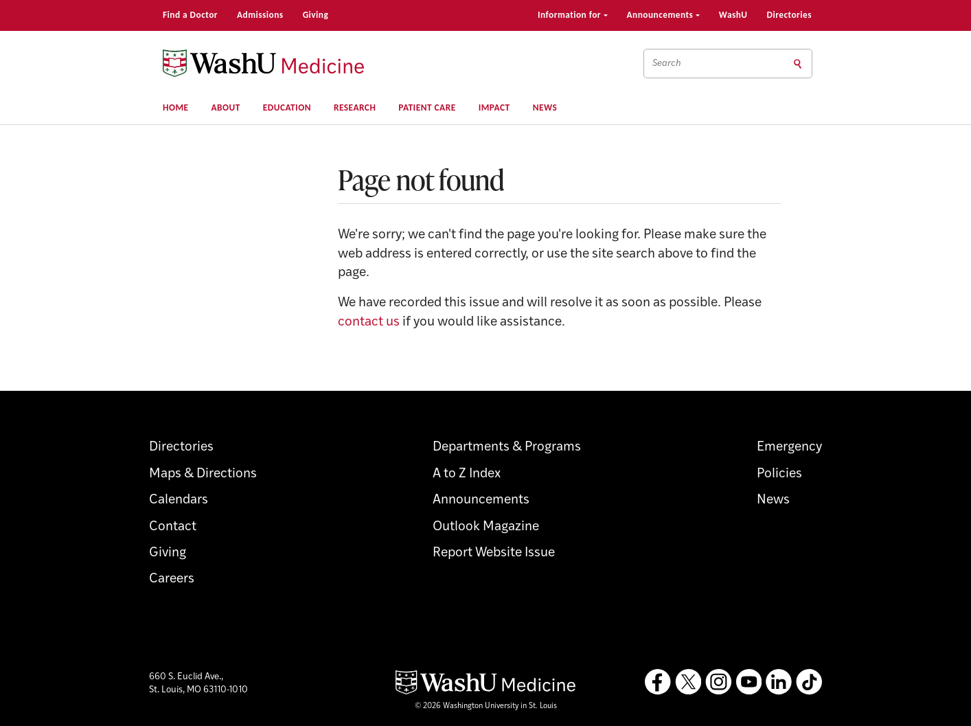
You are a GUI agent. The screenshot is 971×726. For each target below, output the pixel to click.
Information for (573, 15)
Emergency (789, 447)
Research (355, 107)
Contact (172, 527)
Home (176, 107)
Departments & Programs (507, 447)
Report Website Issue (494, 553)
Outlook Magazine (486, 527)
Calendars (178, 500)
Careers (171, 579)
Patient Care (426, 107)
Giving (316, 15)
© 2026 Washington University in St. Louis (486, 706)
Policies (779, 474)
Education (287, 107)
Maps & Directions (203, 474)
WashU (733, 15)
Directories (789, 15)
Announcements (663, 15)
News (545, 107)
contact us (369, 322)
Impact (494, 107)
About (226, 107)
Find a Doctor (190, 15)
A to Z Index (467, 474)
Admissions (260, 15)
